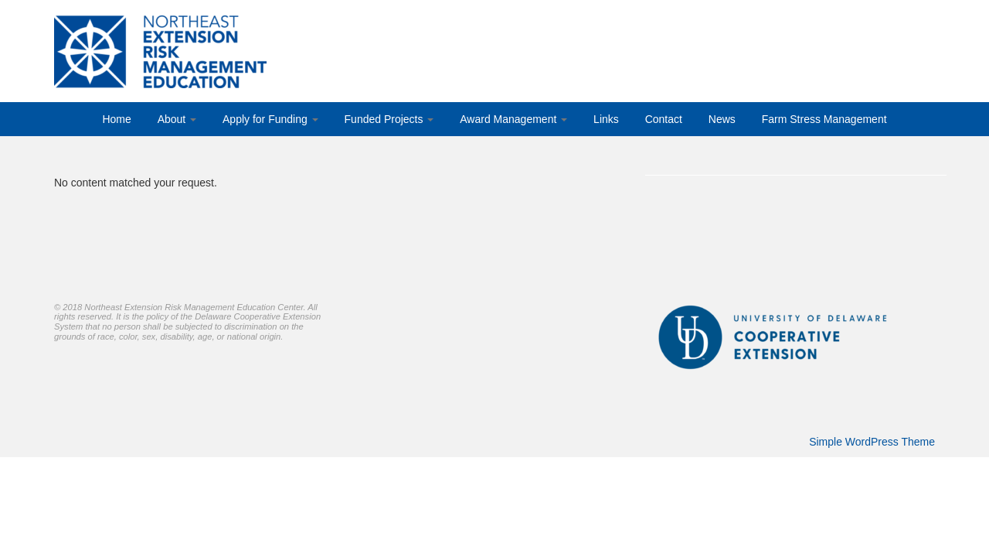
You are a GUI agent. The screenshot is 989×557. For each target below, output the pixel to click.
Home (116, 119)
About (177, 119)
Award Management (513, 119)
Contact (663, 119)
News (722, 119)
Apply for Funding (270, 119)
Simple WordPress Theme (872, 442)
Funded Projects (389, 119)
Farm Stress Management (824, 119)
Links (606, 119)
